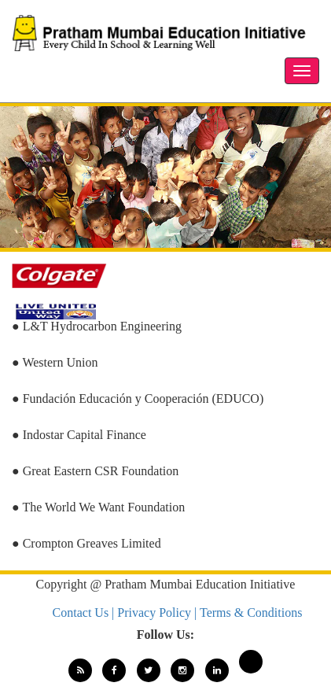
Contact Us (82, 612)
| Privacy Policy (153, 612)
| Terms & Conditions (248, 612)
